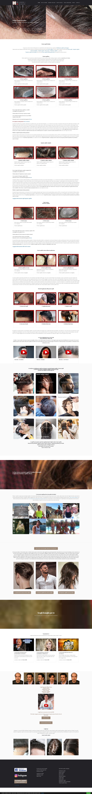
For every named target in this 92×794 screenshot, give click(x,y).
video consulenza (27, 121)
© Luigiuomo (16, 784)
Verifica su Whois (46, 717)
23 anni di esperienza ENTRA (46, 722)
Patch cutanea (44, 2)
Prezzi (73, 2)
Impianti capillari (51, 2)
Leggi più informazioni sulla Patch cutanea (21, 246)
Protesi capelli (60, 2)
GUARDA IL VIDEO (17, 659)
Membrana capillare (54, 50)
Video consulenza (67, 2)
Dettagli (42, 793)
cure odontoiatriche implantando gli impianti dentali (37, 498)
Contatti (78, 2)
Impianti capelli (41, 50)
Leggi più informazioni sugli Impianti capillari (22, 198)
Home (39, 1)
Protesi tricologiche (34, 50)
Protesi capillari (50, 49)
